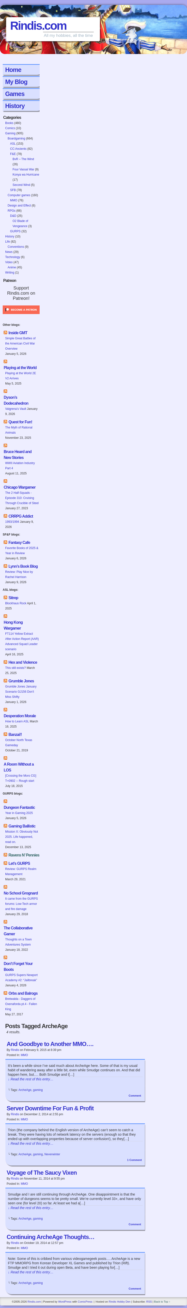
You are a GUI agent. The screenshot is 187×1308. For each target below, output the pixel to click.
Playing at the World (20, 368)
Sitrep (13, 598)
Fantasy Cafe (19, 542)
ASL (13, 143)
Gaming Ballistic (21, 826)
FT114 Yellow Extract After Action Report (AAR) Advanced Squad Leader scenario (22, 641)
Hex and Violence (22, 662)
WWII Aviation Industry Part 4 (20, 465)
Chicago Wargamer (19, 487)
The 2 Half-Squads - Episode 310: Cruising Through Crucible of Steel (22, 498)
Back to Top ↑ (162, 1301)
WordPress (64, 1301)
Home (13, 69)
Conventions (16, 246)
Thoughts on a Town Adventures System (18, 942)
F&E (13, 154)
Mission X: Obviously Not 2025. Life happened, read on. (21, 837)
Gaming (10, 133)
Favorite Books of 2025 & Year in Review (21, 550)
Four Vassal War (23, 169)
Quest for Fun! (20, 422)
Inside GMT (17, 333)
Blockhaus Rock (15, 603)
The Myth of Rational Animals (18, 430)
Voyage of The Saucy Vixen (42, 1172)
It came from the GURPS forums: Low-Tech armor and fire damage (21, 904)
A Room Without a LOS (19, 767)
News (9, 252)
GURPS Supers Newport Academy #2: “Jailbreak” (21, 977)
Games (14, 93)
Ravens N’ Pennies (23, 855)
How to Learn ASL (17, 721)
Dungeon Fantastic (19, 807)
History (15, 105)
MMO (13, 200)
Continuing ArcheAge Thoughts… (50, 1237)
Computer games (19, 195)
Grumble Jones (21, 681)
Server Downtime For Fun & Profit (50, 1108)
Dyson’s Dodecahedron (16, 400)
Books (9, 123)
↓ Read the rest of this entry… (30, 1079)
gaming (38, 1090)
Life (7, 241)
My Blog (16, 81)
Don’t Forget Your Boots (18, 967)
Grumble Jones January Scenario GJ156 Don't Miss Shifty (20, 692)
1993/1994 (12, 521)
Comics (10, 128)
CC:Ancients (18, 149)
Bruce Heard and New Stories (17, 455)
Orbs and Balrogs (22, 993)
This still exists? (15, 668)
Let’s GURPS (19, 863)
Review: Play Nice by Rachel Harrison (19, 574)
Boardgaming (16, 138)
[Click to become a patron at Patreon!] (21, 315)
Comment (135, 1095)
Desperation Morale (20, 716)
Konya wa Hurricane (26, 174)
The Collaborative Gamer (18, 931)
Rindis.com (38, 25)
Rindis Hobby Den (120, 1301)
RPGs (12, 210)
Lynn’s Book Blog (23, 566)
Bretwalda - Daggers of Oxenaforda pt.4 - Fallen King (21, 1004)
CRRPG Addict (20, 516)
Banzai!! (15, 734)
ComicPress (85, 1301)
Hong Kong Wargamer (13, 625)
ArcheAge (24, 1090)
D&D (13, 216)
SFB (13, 190)
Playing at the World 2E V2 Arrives (20, 376)
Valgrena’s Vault (15, 409)
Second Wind (21, 185)
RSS (149, 1301)
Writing (9, 272)
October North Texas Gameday (18, 742)
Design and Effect (19, 205)
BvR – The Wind (23, 159)
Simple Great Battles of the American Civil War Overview (20, 343)
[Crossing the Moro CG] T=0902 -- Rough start (20, 778)
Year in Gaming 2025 (19, 813)
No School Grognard (21, 893)
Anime (12, 267)
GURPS (15, 231)
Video (9, 262)
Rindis (15, 1050)
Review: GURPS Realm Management (20, 871)
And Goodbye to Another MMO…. (50, 1044)
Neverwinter (52, 1154)
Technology (12, 257)
